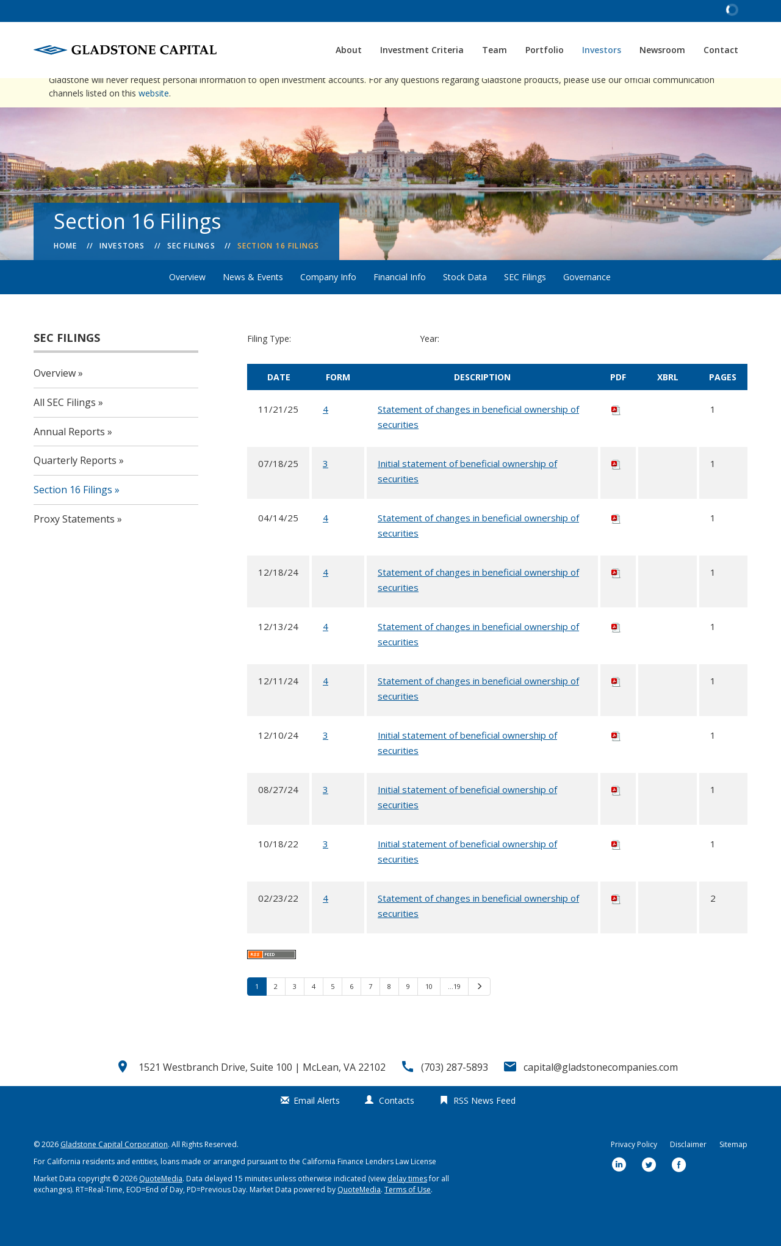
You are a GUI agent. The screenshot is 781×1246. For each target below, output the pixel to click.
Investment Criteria (422, 50)
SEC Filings (191, 272)
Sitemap (733, 1170)
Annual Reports (69, 458)
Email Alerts (316, 1126)
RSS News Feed (484, 1126)
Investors (601, 50)
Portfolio (544, 50)
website (154, 119)
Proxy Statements (74, 545)
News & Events (253, 303)
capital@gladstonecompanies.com (601, 1093)
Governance (587, 303)
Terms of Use (407, 1216)
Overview (187, 303)
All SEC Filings (65, 428)
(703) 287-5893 (454, 1093)
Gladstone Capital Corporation (114, 1170)
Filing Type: (269, 365)
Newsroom (662, 50)
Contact (721, 50)
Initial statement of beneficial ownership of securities (467, 497)
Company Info (328, 303)
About (349, 50)
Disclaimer (688, 1170)
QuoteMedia (160, 1205)
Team (494, 50)
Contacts (396, 1126)
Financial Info (399, 303)
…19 (454, 1012)
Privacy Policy (634, 1170)
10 (429, 1012)
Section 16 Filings (278, 272)
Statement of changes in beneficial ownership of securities (478, 443)
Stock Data (465, 303)
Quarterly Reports (75, 486)
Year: (429, 365)
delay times (407, 1205)
